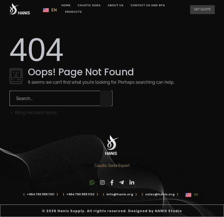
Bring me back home (33, 112)
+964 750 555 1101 (40, 194)
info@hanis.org (119, 194)
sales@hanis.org (160, 194)
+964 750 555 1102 (80, 194)
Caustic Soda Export (111, 165)
